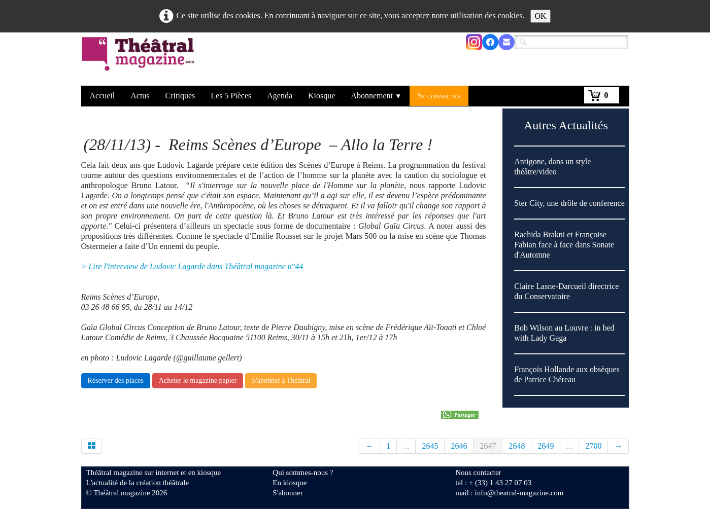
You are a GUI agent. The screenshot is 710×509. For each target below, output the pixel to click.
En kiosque (290, 483)
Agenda (279, 95)
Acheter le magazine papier (198, 380)
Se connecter (439, 95)
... (406, 446)
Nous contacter (478, 472)
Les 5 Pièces (231, 95)
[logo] (139, 60)
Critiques (180, 95)
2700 (593, 446)
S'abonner (287, 493)
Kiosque (321, 95)
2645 (430, 446)
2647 (488, 446)
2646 (459, 446)
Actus (139, 95)
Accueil (102, 95)
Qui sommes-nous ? (303, 472)
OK (540, 16)
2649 (545, 446)
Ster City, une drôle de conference (569, 203)
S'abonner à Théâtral (281, 380)
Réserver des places (116, 380)
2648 (517, 446)
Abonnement (376, 95)
